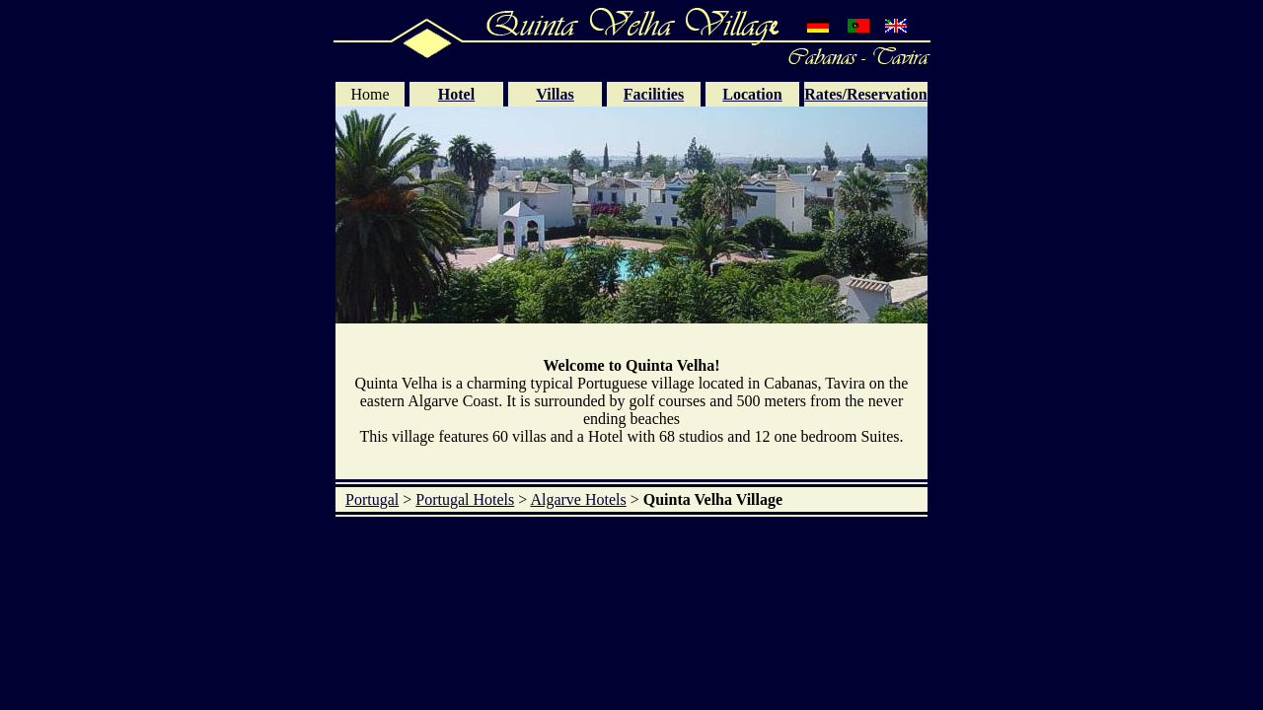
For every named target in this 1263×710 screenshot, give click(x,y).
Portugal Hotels (464, 499)
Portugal (372, 499)
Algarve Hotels (578, 499)
